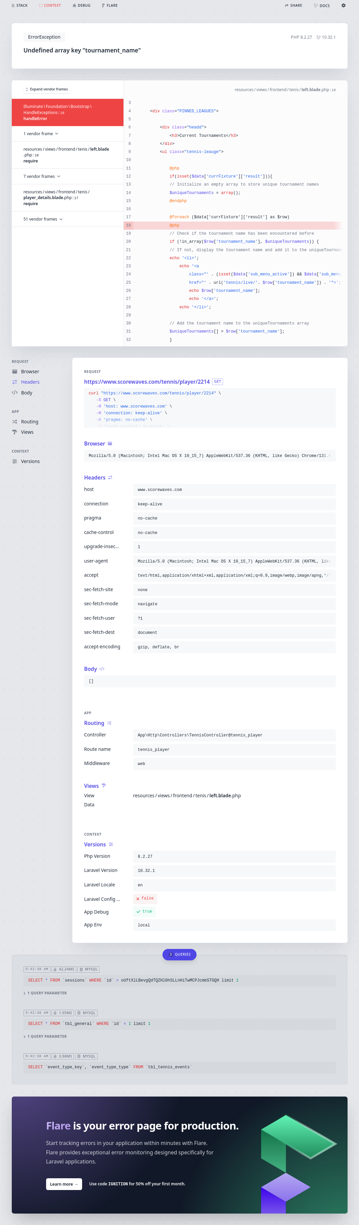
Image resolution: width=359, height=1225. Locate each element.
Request (20, 361)
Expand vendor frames (47, 89)
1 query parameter (45, 993)
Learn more (64, 1184)
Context (20, 451)
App (15, 411)
